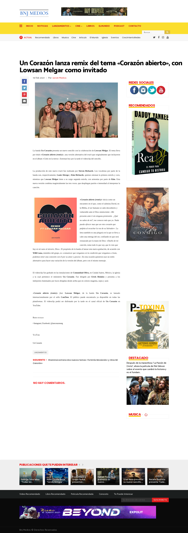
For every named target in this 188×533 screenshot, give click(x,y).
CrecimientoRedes (131, 37)
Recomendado (42, 37)
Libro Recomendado (55, 494)
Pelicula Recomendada (82, 494)
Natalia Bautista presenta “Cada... (157, 481)
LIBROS (90, 26)
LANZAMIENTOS (61, 26)
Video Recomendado (29, 494)
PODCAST (119, 26)
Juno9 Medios (60, 78)
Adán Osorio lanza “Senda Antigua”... (56, 481)
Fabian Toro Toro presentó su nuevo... (106, 479)
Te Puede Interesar (123, 494)
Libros (56, 37)
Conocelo (103, 494)
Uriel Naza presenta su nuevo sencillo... (133, 481)
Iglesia (105, 37)
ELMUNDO (104, 26)
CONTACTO (135, 26)
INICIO (29, 26)
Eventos (115, 37)
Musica (65, 37)
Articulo (83, 37)
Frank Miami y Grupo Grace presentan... (79, 479)
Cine (73, 37)
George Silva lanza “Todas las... (30, 481)
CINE (78, 26)
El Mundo (94, 37)
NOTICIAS (42, 26)
